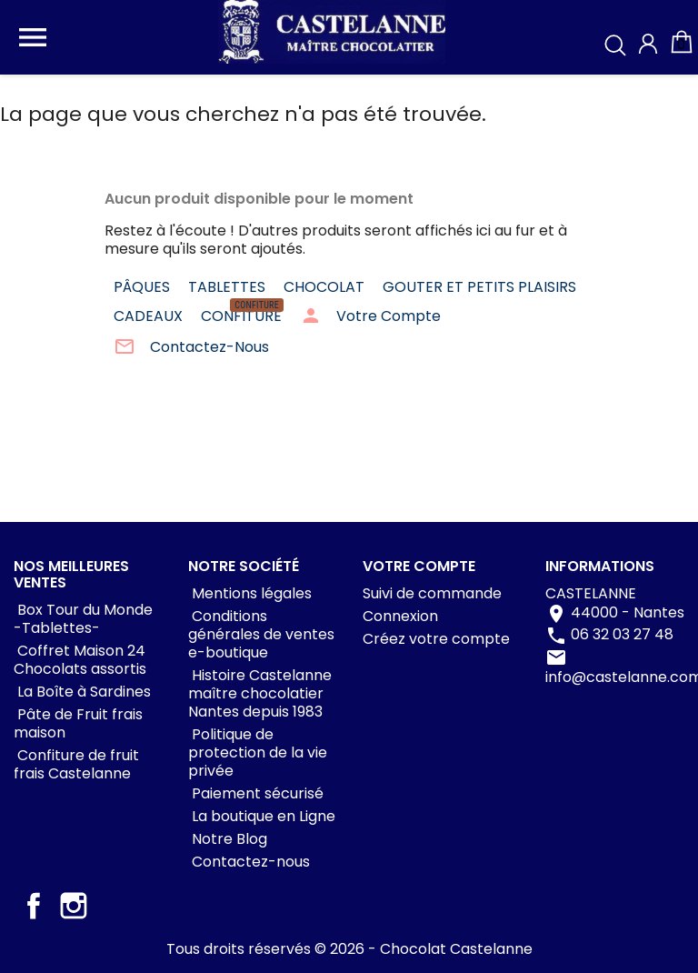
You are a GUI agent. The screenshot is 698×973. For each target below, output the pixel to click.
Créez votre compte (436, 638)
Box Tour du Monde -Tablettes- (83, 618)
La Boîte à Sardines (82, 691)
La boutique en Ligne (261, 816)
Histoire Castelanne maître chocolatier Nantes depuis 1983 (260, 693)
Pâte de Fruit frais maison (78, 723)
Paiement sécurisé (256, 793)
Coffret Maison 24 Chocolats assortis (80, 659)
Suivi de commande (432, 593)
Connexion (400, 616)
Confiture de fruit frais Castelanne (76, 764)
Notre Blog (227, 838)
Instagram (73, 906)
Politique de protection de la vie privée (257, 752)
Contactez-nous (249, 861)
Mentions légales (250, 593)
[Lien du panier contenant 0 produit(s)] (681, 50)
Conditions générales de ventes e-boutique (261, 634)
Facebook (33, 906)
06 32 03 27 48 (622, 635)
